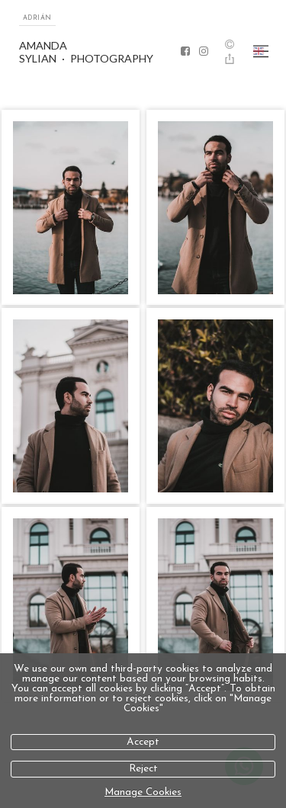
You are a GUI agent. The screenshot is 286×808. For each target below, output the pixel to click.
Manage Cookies (143, 792)
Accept (143, 742)
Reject (143, 769)
